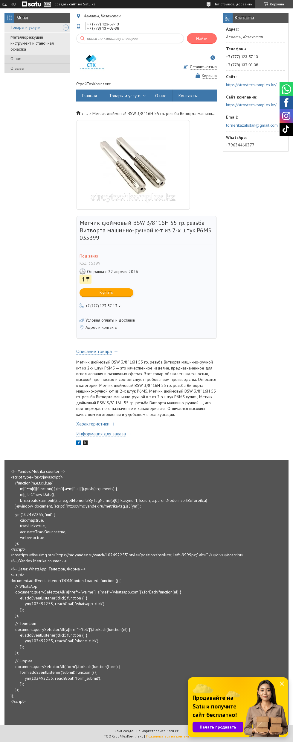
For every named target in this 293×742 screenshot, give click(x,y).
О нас (15, 58)
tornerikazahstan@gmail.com (252, 125)
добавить (244, 4)
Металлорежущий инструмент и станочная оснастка (32, 43)
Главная (89, 95)
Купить (106, 292)
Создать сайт (65, 4)
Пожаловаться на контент (167, 736)
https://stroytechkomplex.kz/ (251, 84)
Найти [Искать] (201, 38)
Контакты (188, 95)
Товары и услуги (25, 27)
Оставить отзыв (203, 66)
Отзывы (17, 68)
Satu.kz (172, 731)
